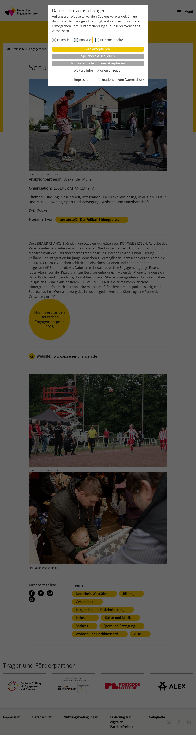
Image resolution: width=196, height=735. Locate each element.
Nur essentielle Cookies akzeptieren (98, 63)
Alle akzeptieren (98, 49)
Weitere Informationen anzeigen (98, 70)
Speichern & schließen (98, 56)
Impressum (82, 79)
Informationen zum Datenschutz (119, 79)
